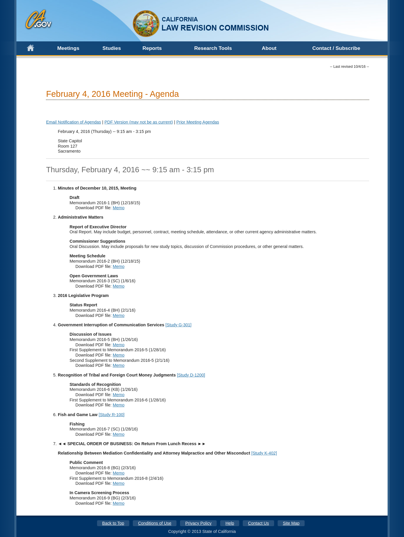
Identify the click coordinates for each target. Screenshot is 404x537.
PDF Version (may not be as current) (138, 122)
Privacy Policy (198, 523)
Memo (118, 207)
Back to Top (113, 523)
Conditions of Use (155, 523)
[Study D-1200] (191, 375)
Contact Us (258, 523)
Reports (152, 48)
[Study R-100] (111, 414)
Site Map (291, 523)
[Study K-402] (264, 453)
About (269, 48)
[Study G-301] (178, 324)
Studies (112, 48)
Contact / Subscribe (336, 48)
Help (229, 523)
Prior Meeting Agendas (197, 122)
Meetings (68, 48)
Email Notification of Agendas (73, 122)
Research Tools (213, 48)
